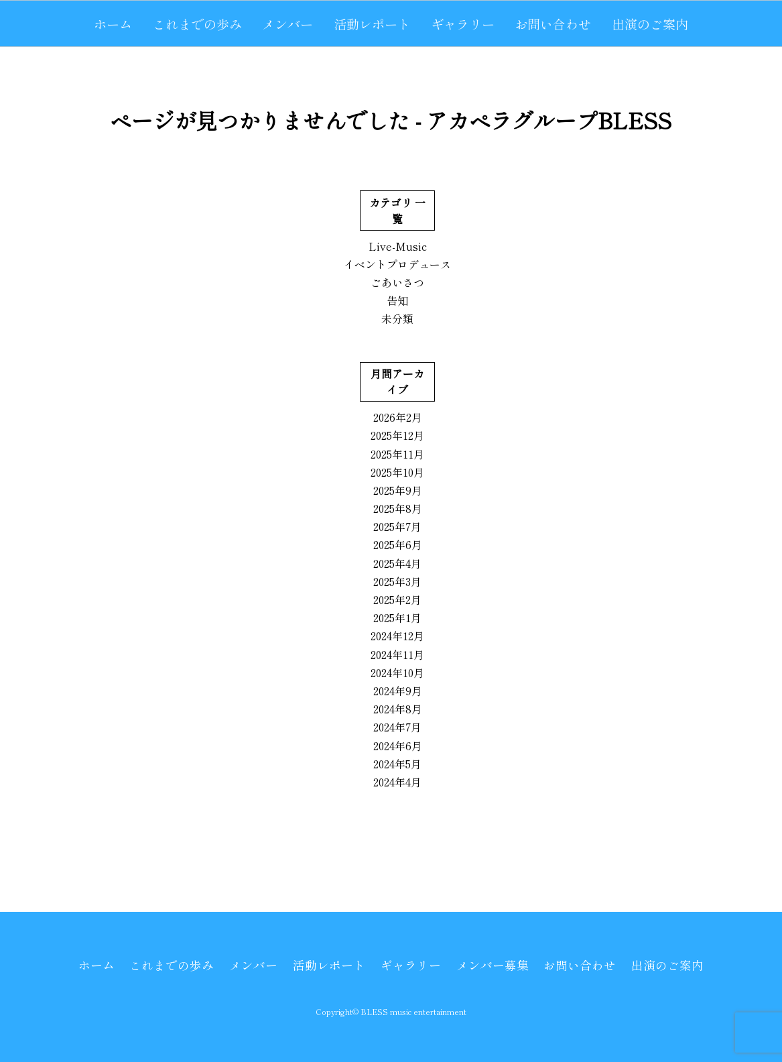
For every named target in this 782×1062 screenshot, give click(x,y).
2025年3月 (397, 581)
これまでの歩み (197, 24)
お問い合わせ (553, 24)
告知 (397, 300)
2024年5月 (397, 764)
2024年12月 (397, 636)
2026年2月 (397, 417)
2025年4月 (397, 563)
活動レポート (372, 24)
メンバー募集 (492, 965)
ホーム (113, 24)
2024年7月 (397, 727)
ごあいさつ (397, 282)
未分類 (397, 318)
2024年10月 (397, 672)
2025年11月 (397, 454)
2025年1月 (397, 617)
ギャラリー (463, 24)
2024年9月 (397, 691)
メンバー (287, 24)
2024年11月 (397, 654)
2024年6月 (397, 746)
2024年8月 (397, 709)
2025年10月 (397, 472)
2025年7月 (397, 526)
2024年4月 (397, 782)
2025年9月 (397, 490)
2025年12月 (397, 435)
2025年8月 (397, 508)
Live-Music (398, 246)
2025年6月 (397, 544)
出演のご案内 (650, 24)
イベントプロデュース (397, 264)
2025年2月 (397, 599)
